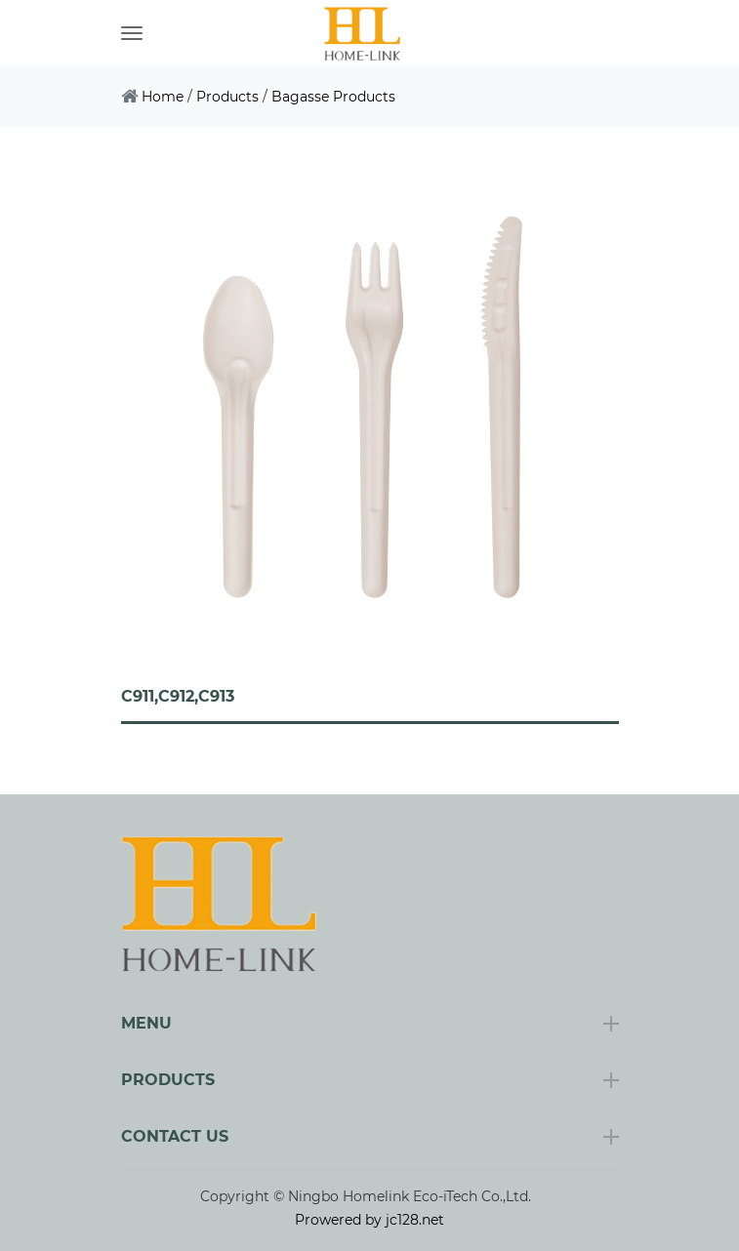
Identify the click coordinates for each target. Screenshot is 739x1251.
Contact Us (174, 1136)
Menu (146, 1023)
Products (227, 96)
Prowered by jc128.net (369, 1220)
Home (163, 96)
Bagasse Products (333, 96)
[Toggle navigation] (131, 33)
